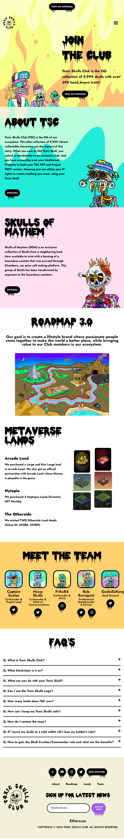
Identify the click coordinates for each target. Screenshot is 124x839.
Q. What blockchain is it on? (23, 672)
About (56, 785)
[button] (115, 23)
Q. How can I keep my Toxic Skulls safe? (31, 713)
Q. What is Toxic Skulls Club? (24, 662)
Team (100, 785)
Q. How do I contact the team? (24, 723)
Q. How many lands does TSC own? (28, 702)
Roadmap (71, 785)
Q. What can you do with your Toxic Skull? (33, 682)
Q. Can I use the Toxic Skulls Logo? (28, 692)
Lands (87, 785)
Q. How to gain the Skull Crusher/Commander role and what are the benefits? (58, 743)
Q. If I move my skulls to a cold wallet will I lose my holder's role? (49, 733)
